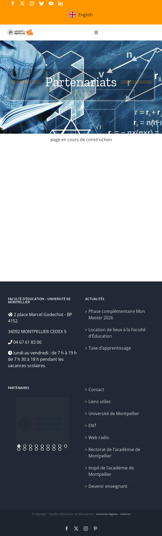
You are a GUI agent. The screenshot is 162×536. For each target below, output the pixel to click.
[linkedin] (60, 3)
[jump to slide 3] (30, 446)
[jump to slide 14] (42, 449)
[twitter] (22, 3)
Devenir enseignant (107, 486)
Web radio (98, 437)
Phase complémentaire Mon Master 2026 (116, 314)
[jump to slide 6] (48, 446)
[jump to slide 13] (36, 449)
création (125, 514)
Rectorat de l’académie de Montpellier (114, 453)
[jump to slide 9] (65, 446)
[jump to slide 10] (18, 449)
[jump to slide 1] (18, 446)
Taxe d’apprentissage (109, 348)
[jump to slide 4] (36, 446)
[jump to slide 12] (30, 449)
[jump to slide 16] (54, 449)
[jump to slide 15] (48, 449)
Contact (96, 389)
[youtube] (51, 3)
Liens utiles (99, 401)
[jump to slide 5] (42, 446)
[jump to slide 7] (54, 446)
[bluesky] (41, 3)
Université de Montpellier (113, 413)
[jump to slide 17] (59, 449)
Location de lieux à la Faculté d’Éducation (117, 333)
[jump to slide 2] (24, 446)
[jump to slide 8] (59, 446)
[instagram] (32, 3)
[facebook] (13, 3)
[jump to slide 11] (24, 449)
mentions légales (107, 514)
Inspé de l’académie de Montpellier (111, 471)
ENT (92, 425)
